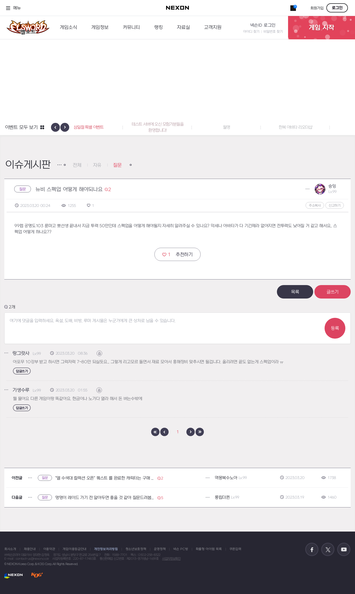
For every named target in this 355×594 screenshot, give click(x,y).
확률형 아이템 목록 (209, 549)
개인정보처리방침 (106, 549)
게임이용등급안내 (74, 549)
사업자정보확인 (171, 558)
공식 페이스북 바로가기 (312, 549)
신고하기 (335, 205)
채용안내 (30, 549)
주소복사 (315, 205)
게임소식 (68, 27)
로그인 (337, 8)
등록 (335, 328)
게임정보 (100, 27)
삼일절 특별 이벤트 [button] (108, 127)
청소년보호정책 (136, 549)
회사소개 (10, 549)
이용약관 (49, 549)
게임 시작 (321, 27)
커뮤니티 (131, 27)
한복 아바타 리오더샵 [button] (315, 127)
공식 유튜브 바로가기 (344, 549)
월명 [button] (246, 127)
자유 (97, 165)
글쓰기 (333, 292)
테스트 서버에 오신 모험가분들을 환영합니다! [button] (178, 127)
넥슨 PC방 (180, 549)
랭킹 (158, 27)
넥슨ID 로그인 (263, 25)
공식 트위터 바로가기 (328, 549)
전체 (77, 165)
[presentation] (55, 127)
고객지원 (212, 27)
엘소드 (26, 27)
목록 (295, 292)
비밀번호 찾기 (273, 32)
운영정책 (160, 549)
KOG (37, 575)
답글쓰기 (22, 371)
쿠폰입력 (235, 549)
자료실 (183, 27)
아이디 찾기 (251, 32)
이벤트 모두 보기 (21, 127)
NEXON (13, 575)
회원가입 (317, 8)
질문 (117, 165)
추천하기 (177, 254)
